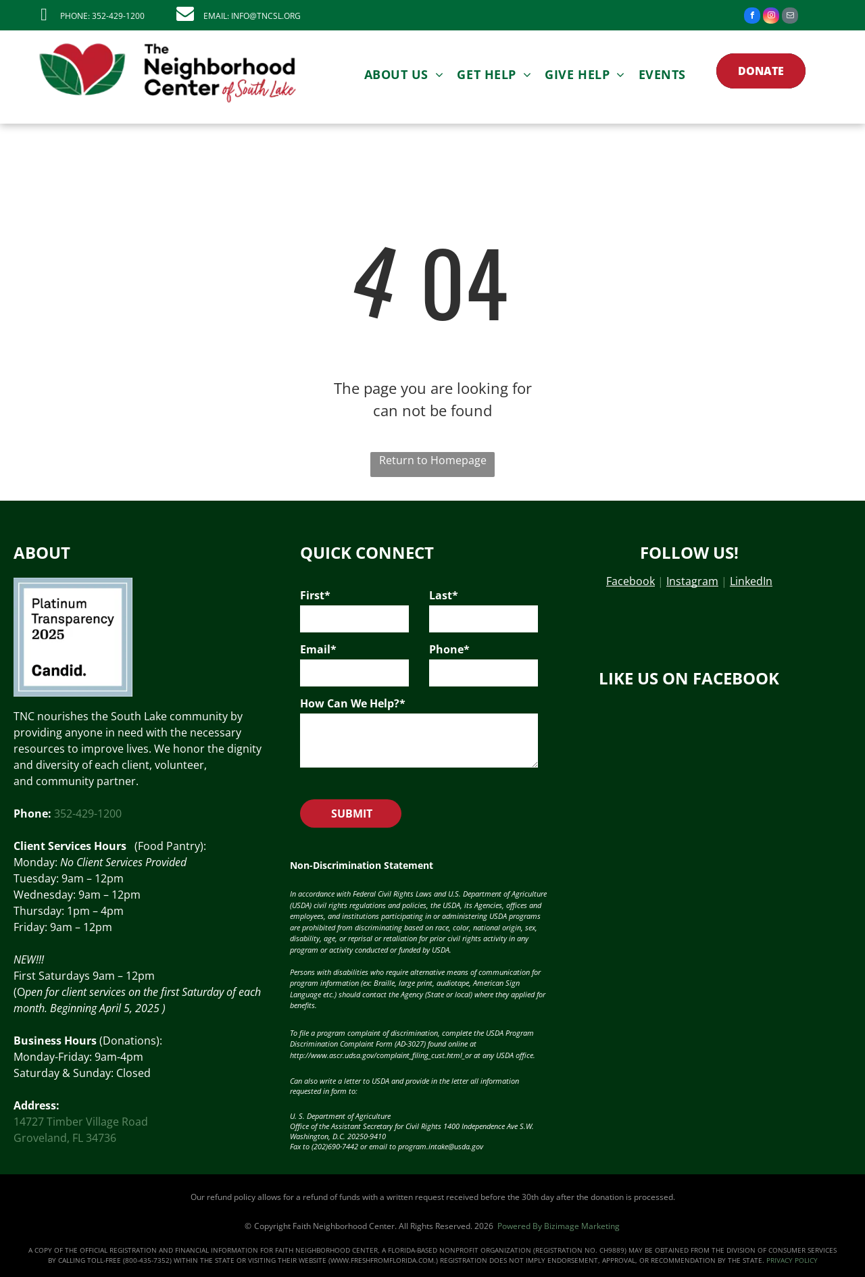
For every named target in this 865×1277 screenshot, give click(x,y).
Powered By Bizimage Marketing (558, 1226)
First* (315, 595)
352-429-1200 (88, 813)
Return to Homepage (433, 460)
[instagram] (771, 17)
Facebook (630, 581)
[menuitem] (404, 74)
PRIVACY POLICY (792, 1260)
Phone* (449, 649)
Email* (318, 649)
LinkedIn (751, 581)
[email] (790, 17)
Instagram (692, 581)
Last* (443, 595)
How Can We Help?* (352, 703)
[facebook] (752, 17)
